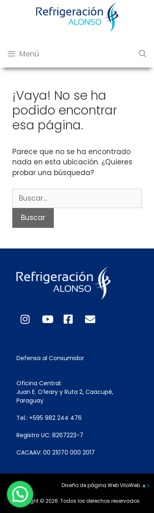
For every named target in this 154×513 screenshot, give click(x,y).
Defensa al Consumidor (50, 358)
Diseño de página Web (90, 485)
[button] (11, 497)
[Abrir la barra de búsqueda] (143, 54)
